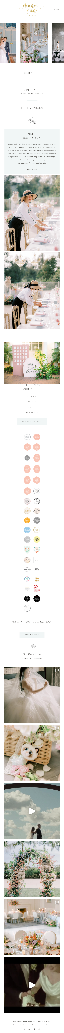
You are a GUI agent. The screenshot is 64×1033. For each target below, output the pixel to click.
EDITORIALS (32, 413)
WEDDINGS (32, 396)
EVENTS (32, 402)
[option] (38, 43)
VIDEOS (32, 407)
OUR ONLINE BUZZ (32, 421)
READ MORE (32, 169)
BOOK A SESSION (32, 635)
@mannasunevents (32, 659)
